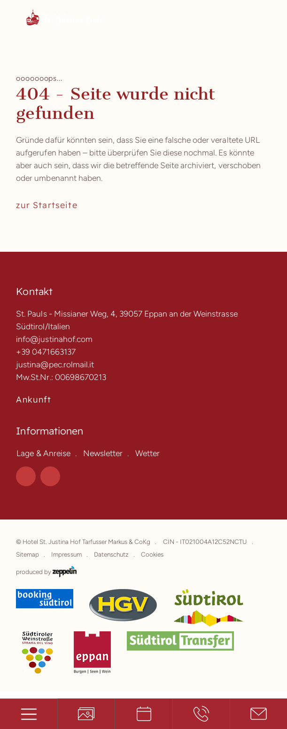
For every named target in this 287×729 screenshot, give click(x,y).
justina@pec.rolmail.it (54, 364)
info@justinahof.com (54, 339)
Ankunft (33, 399)
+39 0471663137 (45, 352)
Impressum (66, 554)
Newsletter (103, 453)
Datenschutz (111, 554)
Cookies (152, 554)
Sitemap (27, 554)
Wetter (147, 453)
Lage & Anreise (43, 453)
